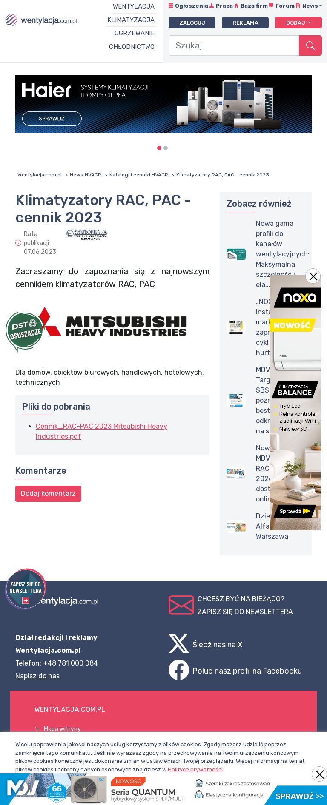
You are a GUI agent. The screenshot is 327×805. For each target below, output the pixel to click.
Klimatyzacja (131, 20)
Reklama (245, 23)
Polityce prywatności (195, 769)
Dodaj (296, 23)
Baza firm (254, 6)
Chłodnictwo (132, 47)
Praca (224, 6)
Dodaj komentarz (48, 493)
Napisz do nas (37, 676)
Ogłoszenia (191, 6)
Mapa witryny (62, 729)
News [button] (310, 6)
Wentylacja (134, 6)
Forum (285, 6)
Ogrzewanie (135, 33)
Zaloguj (192, 23)
